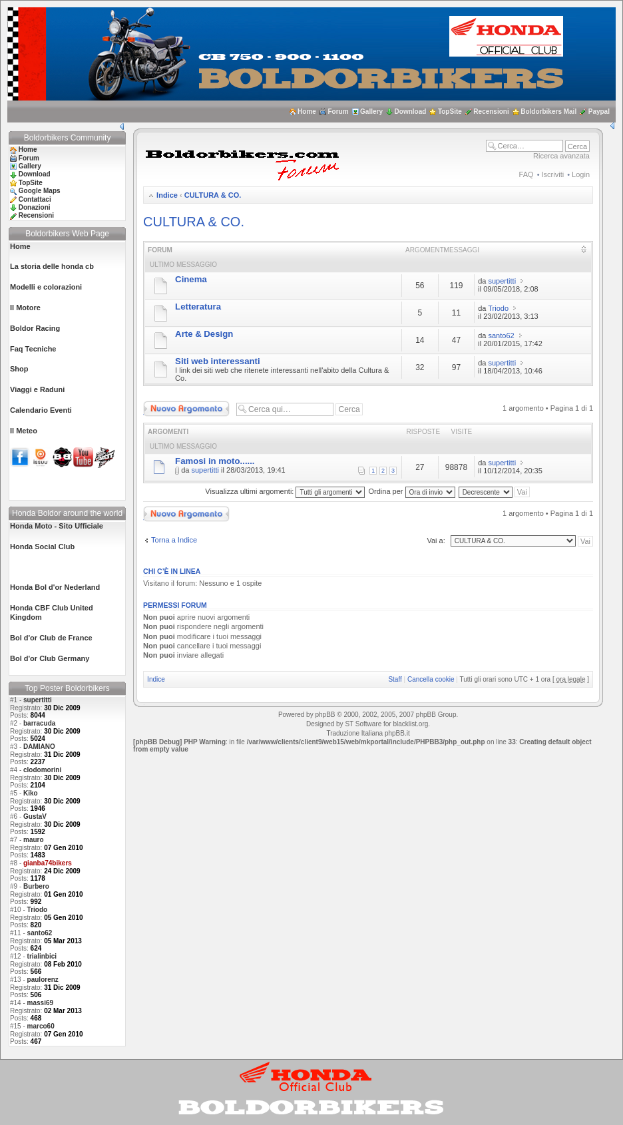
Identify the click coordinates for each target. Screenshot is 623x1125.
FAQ (526, 174)
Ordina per (412, 491)
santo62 (40, 933)
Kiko (30, 793)
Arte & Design (204, 334)
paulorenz (43, 979)
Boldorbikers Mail (548, 111)
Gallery (371, 111)
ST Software (363, 724)
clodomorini (42, 770)
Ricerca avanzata (561, 156)
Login (581, 174)
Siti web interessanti (217, 361)
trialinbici (42, 956)
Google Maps (40, 190)
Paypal (599, 111)
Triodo (37, 909)
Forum (337, 111)
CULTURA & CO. (213, 195)
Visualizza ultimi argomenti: (285, 491)
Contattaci (35, 199)
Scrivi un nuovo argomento (186, 409)
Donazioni (35, 207)
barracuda (39, 723)
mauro (33, 839)
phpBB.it (397, 733)
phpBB (325, 714)
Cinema (191, 279)
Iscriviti (553, 174)
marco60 (41, 1026)
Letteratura (198, 307)
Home (307, 111)
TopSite (450, 111)
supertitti (37, 700)
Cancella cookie (431, 679)
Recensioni (491, 111)
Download (411, 111)
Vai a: (436, 541)
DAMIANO (39, 746)
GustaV (35, 816)
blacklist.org (410, 724)
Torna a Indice (174, 540)
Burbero (36, 886)
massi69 (40, 1003)
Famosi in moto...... (214, 461)
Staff (394, 679)
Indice (167, 195)
